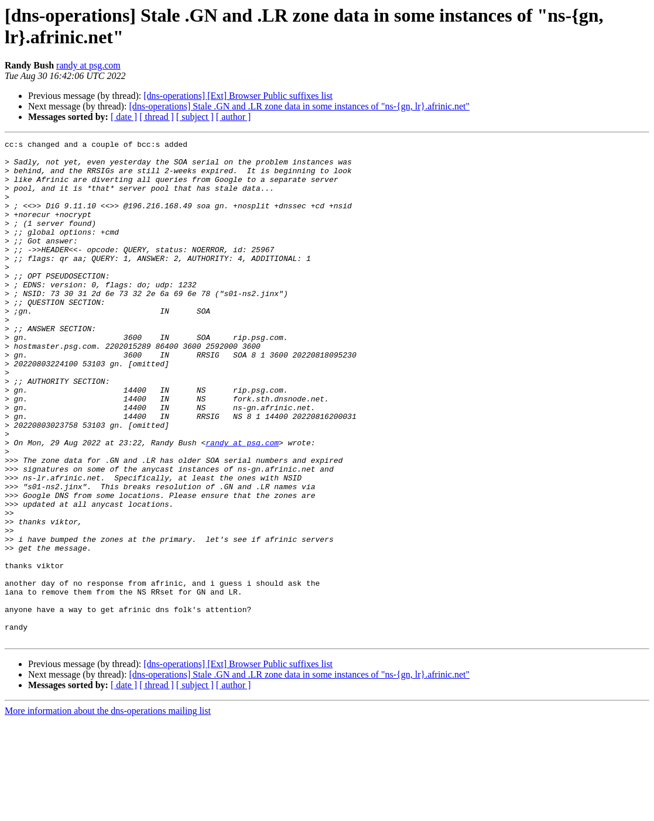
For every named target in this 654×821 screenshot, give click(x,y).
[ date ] (124, 117)
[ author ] (233, 117)
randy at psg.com (88, 65)
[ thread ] (156, 117)
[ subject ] (195, 117)
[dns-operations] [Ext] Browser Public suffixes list (238, 96)
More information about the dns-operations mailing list (108, 811)
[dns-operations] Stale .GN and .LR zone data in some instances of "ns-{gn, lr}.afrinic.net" (299, 106)
